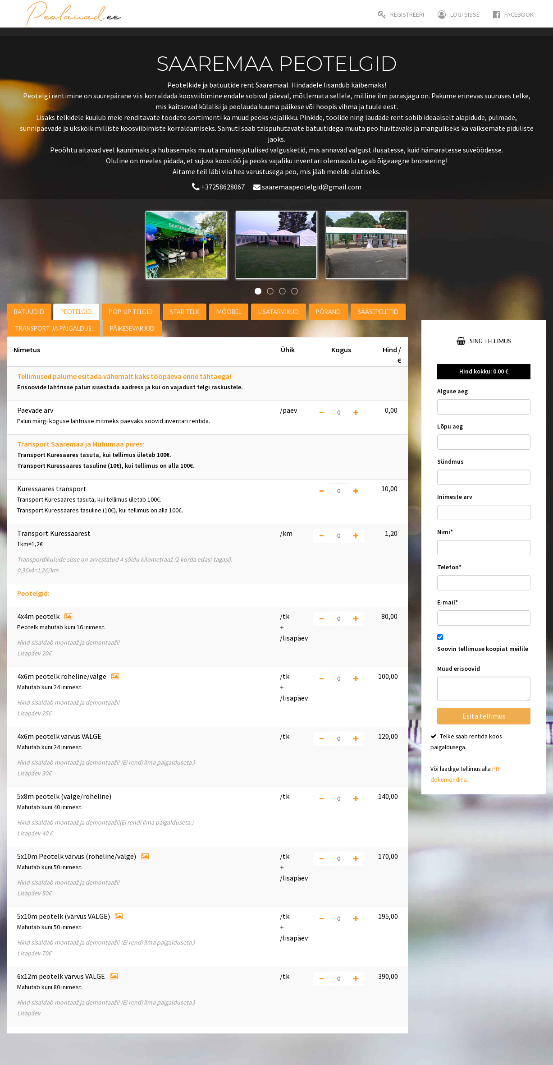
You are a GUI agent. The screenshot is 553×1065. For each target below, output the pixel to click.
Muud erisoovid (458, 669)
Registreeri (401, 14)
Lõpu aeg (450, 426)
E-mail (447, 602)
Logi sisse (459, 14)
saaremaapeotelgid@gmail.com (307, 186)
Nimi (445, 532)
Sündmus (450, 462)
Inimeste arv (454, 497)
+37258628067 (219, 186)
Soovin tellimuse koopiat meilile (482, 649)
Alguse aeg (452, 391)
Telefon (449, 567)
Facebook (513, 14)
